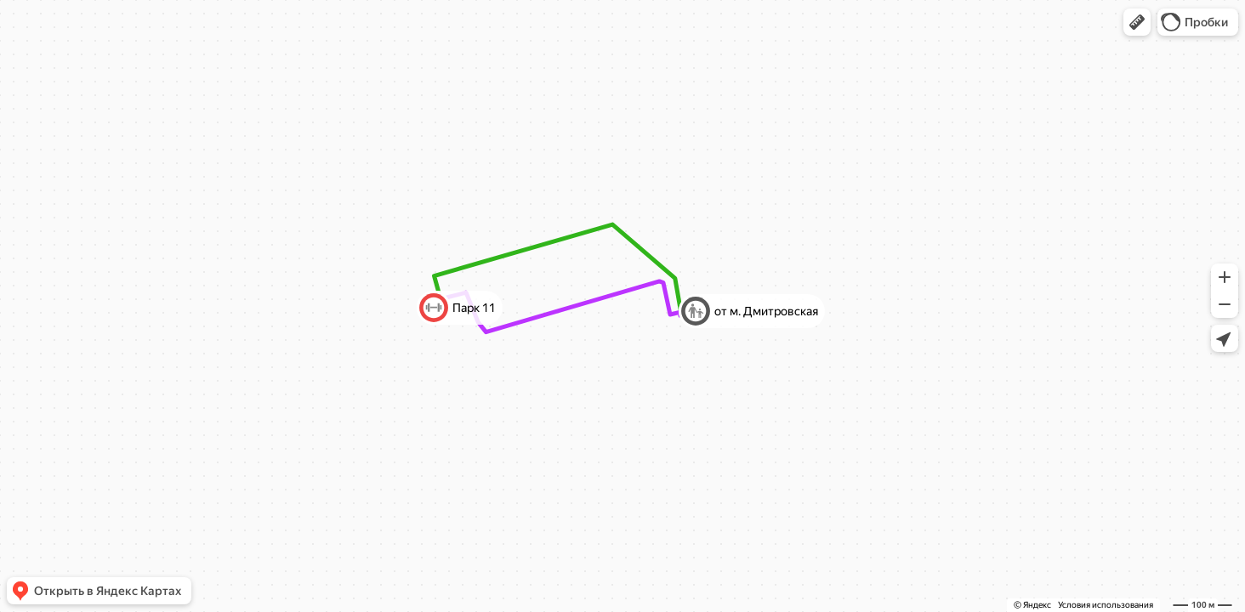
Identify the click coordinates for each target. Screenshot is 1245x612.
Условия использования (1105, 604)
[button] (1137, 22)
